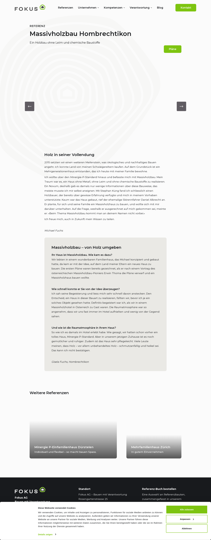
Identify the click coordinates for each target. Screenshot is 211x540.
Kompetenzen (113, 7)
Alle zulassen (187, 509)
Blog (160, 7)
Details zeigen (45, 534)
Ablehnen (187, 528)
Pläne (172, 49)
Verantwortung (139, 7)
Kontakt (186, 7)
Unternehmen (87, 7)
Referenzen (65, 7)
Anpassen (187, 519)
